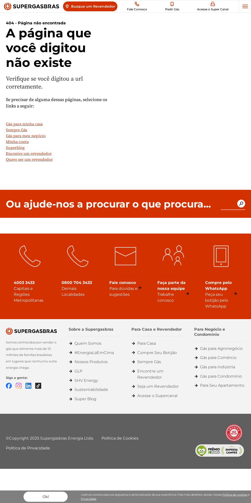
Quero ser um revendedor (29, 159)
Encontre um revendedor (29, 153)
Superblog (15, 147)
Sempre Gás (16, 130)
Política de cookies (234, 494)
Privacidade (88, 499)
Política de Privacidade (28, 448)
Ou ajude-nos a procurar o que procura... (108, 204)
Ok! (45, 496)
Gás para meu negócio (26, 135)
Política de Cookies (119, 438)
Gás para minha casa (24, 124)
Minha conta (17, 141)
